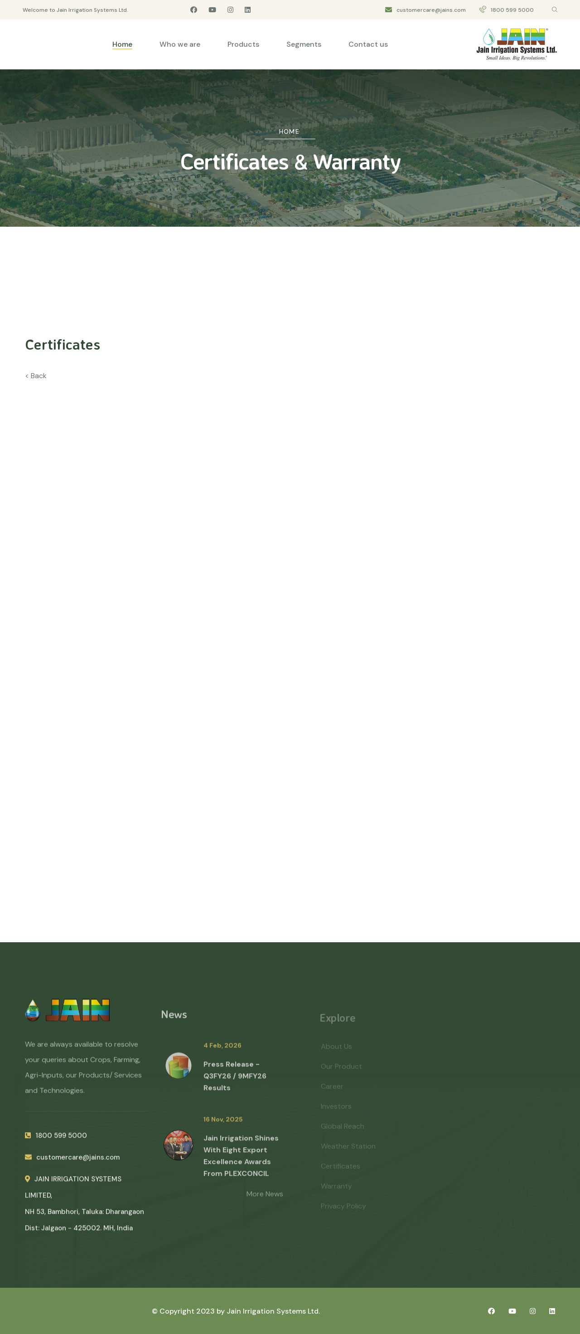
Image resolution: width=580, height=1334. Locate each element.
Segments (303, 44)
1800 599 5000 (512, 10)
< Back (36, 375)
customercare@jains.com (431, 10)
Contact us (368, 44)
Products (243, 44)
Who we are (180, 44)
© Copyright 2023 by (189, 1311)
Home (122, 44)
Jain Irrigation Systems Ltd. (273, 1311)
